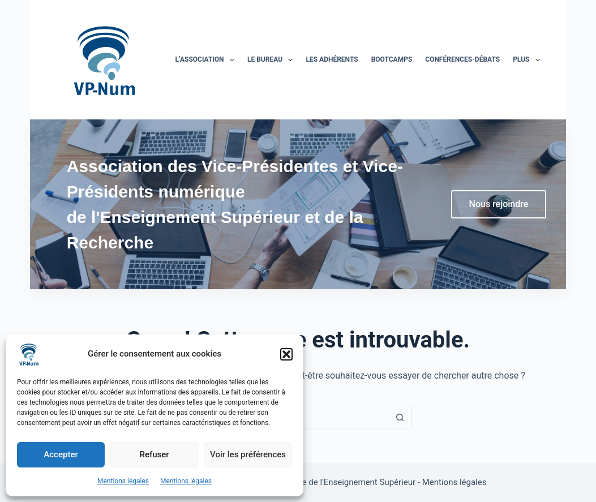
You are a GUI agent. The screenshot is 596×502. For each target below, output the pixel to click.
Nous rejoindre (499, 204)
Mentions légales (123, 481)
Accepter (61, 454)
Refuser (154, 454)
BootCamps (392, 59)
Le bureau (272, 60)
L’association (207, 60)
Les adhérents (332, 59)
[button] (286, 354)
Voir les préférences (248, 454)
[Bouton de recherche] (400, 417)
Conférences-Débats (462, 59)
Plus (528, 60)
